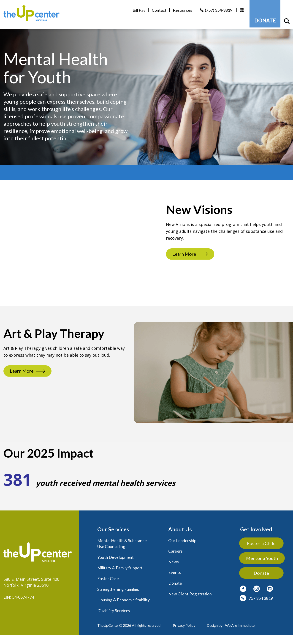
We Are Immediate (240, 622)
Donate (175, 580)
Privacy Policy (184, 622)
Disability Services (113, 607)
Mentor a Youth (262, 556)
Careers (175, 549)
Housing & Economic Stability (123, 597)
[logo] (34, 14)
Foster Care (108, 576)
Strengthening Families (118, 586)
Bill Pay (137, 10)
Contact (157, 10)
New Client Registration (190, 591)
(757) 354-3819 (217, 10)
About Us (180, 527)
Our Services (113, 527)
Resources (180, 10)
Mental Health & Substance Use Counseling (122, 541)
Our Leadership (182, 538)
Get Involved (256, 527)
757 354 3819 (261, 596)
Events (174, 570)
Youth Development (115, 555)
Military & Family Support (120, 565)
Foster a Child (262, 541)
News (173, 559)
